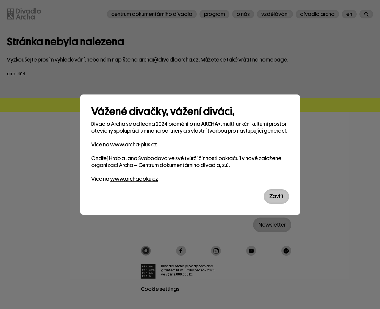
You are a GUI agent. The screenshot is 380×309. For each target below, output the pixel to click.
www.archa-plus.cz (133, 144)
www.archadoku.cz (134, 179)
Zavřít (276, 196)
